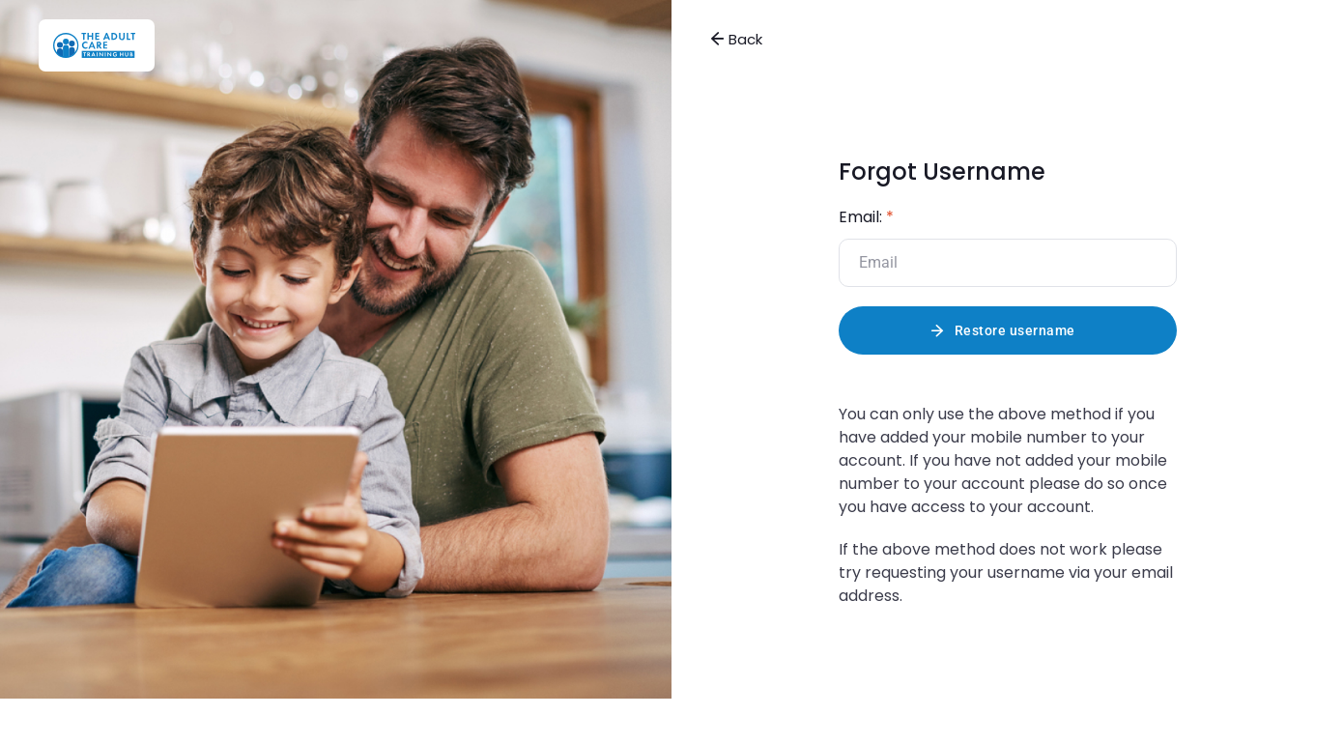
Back (736, 39)
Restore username (1015, 330)
